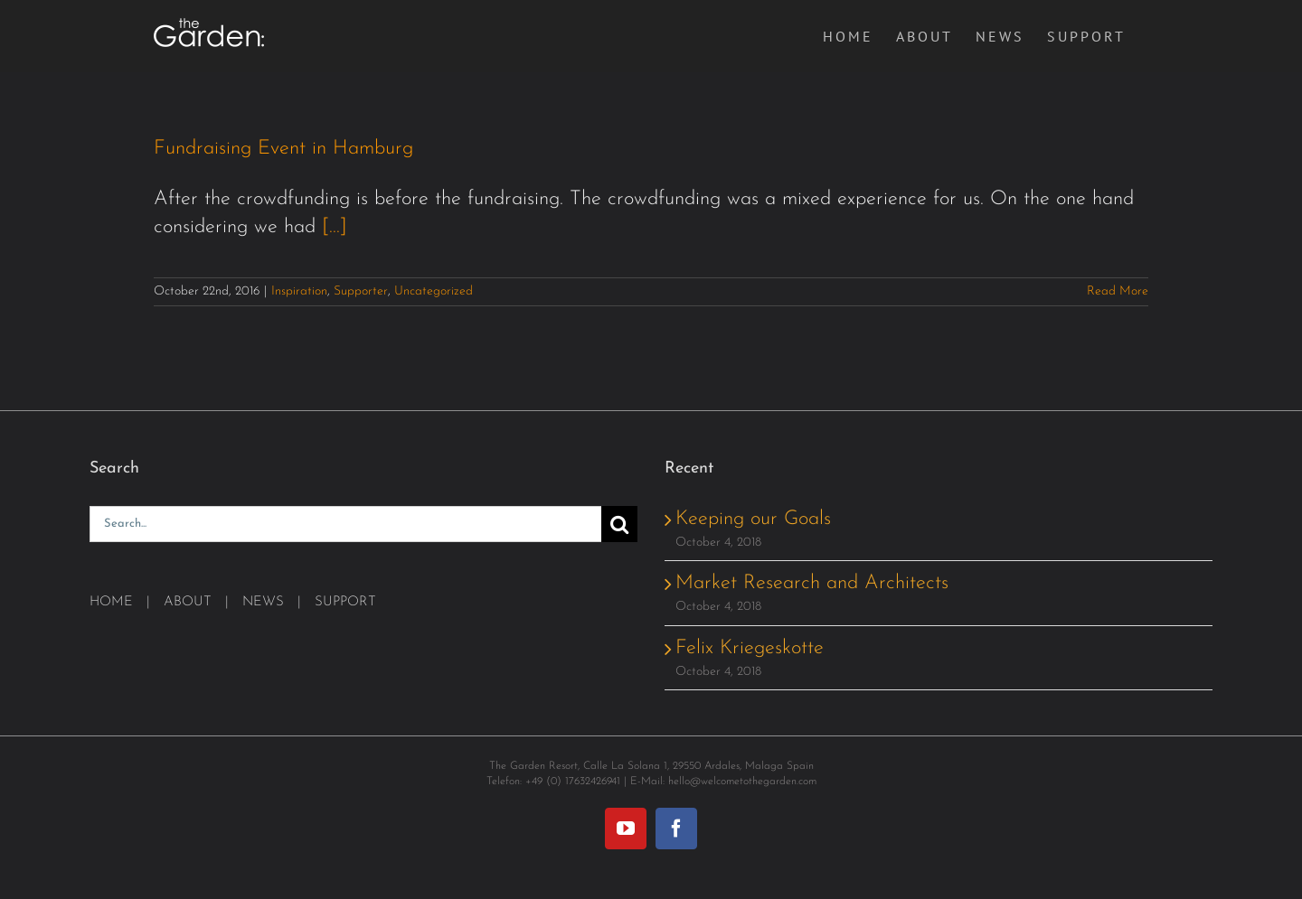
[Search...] (345, 524)
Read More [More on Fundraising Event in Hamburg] (1117, 291)
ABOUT (188, 602)
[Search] (619, 524)
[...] (334, 227)
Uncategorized (433, 291)
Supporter (361, 291)
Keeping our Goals (753, 519)
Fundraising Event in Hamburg (283, 148)
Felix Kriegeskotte (749, 648)
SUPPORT (345, 602)
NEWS (263, 602)
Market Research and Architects (811, 583)
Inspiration (299, 291)
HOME (111, 602)
